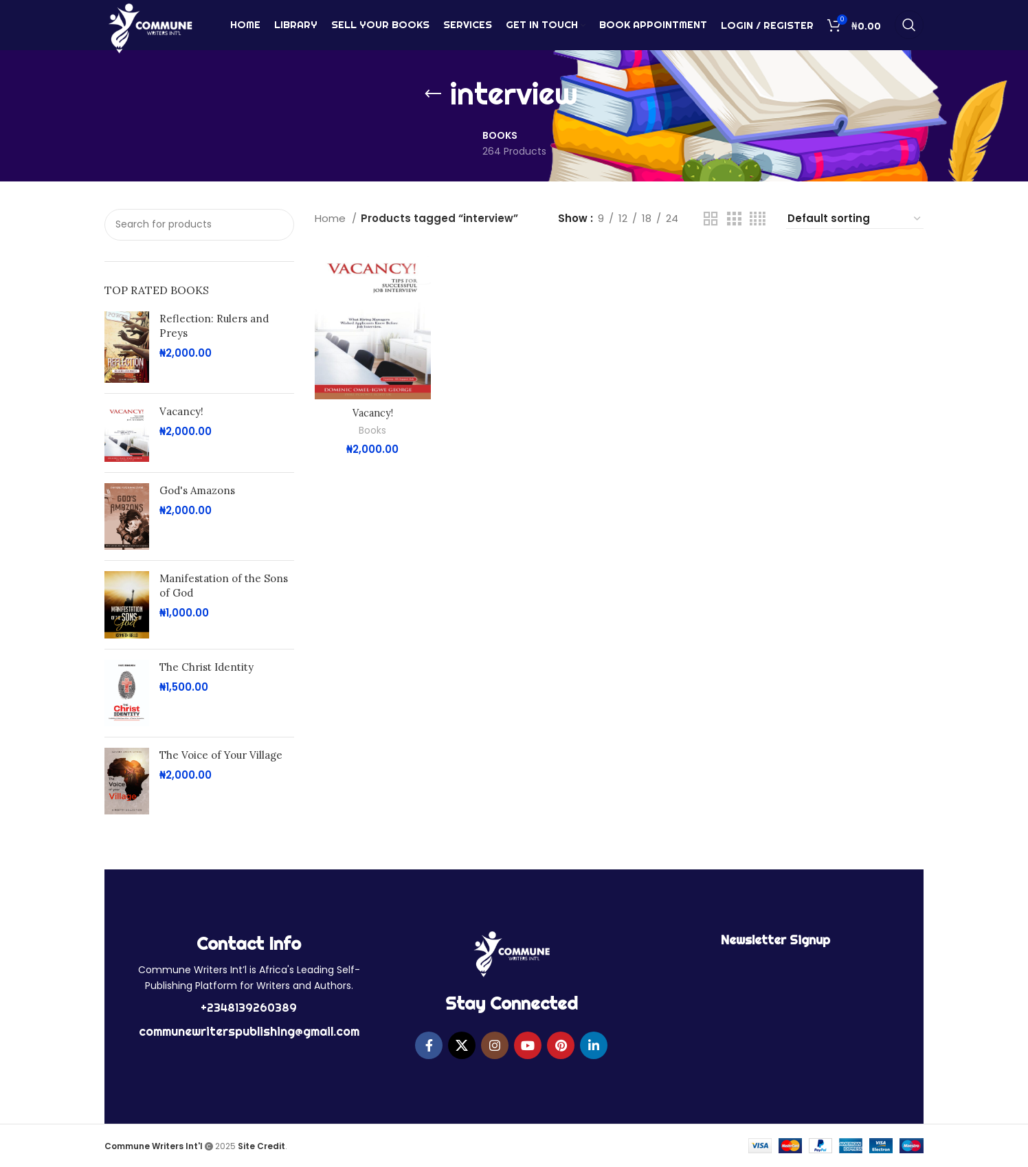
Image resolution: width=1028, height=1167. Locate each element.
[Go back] (433, 94)
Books (372, 430)
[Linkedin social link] (593, 1045)
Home (331, 218)
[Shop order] (855, 219)
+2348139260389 (249, 1007)
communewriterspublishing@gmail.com (249, 1031)
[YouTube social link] (527, 1045)
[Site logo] (149, 30)
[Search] (909, 31)
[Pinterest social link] (560, 1045)
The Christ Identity (206, 667)
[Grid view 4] (758, 219)
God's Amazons (197, 490)
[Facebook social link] (429, 1045)
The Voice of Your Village (220, 755)
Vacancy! (181, 411)
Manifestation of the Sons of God (223, 585)
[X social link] (462, 1045)
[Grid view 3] (734, 219)
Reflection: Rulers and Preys (214, 326)
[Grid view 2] (710, 219)
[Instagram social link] (495, 1045)
